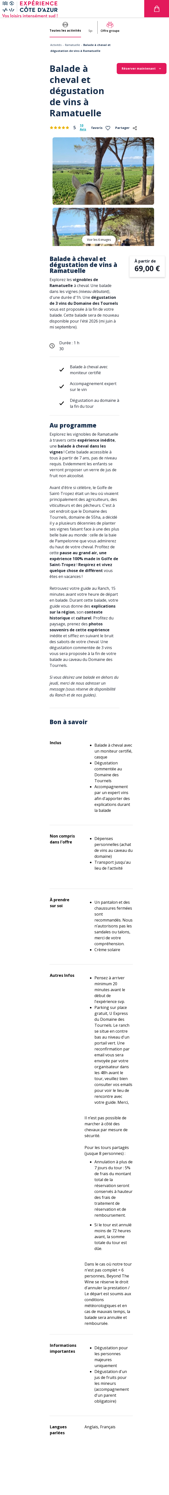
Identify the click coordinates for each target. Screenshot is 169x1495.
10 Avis (83, 127)
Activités (55, 45)
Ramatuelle (72, 45)
